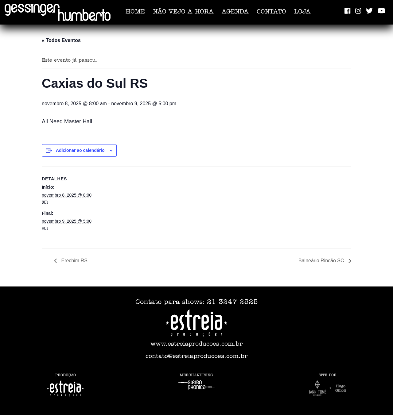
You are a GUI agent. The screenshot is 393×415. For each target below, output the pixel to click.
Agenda (235, 12)
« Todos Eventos (61, 40)
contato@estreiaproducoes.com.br (196, 357)
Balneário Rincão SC (321, 260)
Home (135, 12)
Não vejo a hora (183, 12)
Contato (271, 12)
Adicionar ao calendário (80, 150)
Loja (302, 12)
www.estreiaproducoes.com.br (196, 344)
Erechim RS (74, 260)
